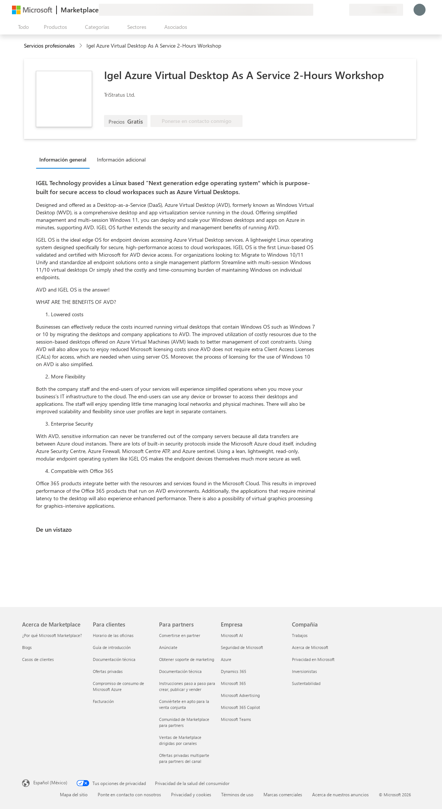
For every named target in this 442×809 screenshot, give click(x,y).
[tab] (65, 159)
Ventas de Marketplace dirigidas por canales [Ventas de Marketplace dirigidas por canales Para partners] (180, 740)
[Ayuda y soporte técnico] (325, 9)
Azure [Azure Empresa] (226, 659)
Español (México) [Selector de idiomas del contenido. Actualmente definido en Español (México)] (50, 782)
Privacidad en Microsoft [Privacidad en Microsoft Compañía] (313, 659)
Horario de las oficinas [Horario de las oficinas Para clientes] (113, 635)
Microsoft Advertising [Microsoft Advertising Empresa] (240, 695)
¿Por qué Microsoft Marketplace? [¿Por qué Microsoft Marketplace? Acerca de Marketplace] (52, 635)
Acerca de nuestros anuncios (340, 794)
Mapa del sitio (74, 794)
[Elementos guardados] (334, 9)
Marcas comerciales (282, 794)
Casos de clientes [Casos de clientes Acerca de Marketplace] (38, 659)
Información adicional (121, 159)
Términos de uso (237, 794)
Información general (62, 159)
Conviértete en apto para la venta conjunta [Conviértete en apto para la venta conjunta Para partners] (184, 704)
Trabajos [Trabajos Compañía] (300, 635)
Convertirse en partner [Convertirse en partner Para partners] (179, 635)
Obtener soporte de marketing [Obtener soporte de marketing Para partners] (186, 659)
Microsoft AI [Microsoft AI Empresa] (232, 635)
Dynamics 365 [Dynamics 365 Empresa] (233, 671)
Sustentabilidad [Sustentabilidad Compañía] (306, 683)
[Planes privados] (343, 9)
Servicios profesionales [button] (49, 45)
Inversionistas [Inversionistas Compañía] (304, 671)
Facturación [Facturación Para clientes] (103, 701)
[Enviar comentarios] (316, 9)
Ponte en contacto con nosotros (129, 794)
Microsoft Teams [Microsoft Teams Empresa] (236, 719)
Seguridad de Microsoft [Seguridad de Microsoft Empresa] (242, 647)
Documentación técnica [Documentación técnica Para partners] (180, 671)
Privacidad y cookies (191, 794)
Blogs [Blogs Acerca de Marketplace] (27, 647)
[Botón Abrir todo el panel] (22, 26)
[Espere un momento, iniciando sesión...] (419, 10)
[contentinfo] (81, 46)
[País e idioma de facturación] (376, 10)
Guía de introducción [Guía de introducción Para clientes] (112, 647)
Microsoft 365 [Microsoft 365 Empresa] (233, 683)
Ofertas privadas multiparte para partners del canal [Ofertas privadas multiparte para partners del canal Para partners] (184, 758)
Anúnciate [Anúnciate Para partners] (168, 647)
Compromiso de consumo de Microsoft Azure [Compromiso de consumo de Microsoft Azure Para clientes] (118, 686)
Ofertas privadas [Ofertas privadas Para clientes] (108, 671)
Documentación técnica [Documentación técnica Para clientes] (114, 659)
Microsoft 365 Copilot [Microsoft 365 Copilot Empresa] (240, 707)
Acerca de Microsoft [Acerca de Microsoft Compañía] (310, 647)
